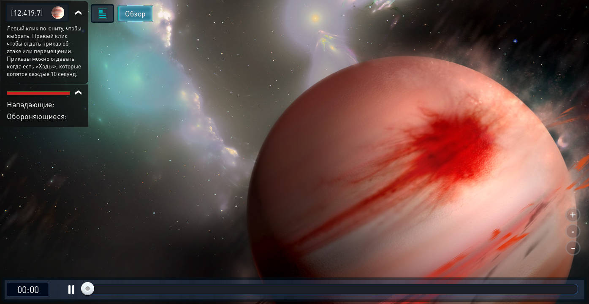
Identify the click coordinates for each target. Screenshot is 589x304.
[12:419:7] (27, 12)
